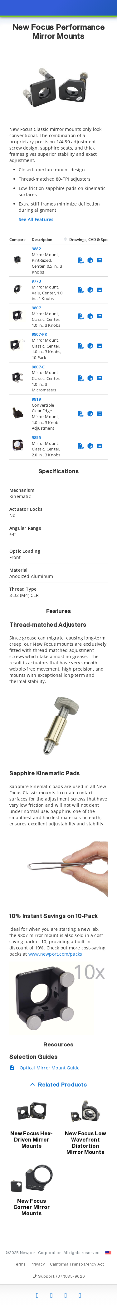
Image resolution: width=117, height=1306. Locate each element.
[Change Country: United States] (108, 1253)
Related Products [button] (62, 1085)
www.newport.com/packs (55, 954)
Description (42, 239)
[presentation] (58, 653)
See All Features (36, 219)
